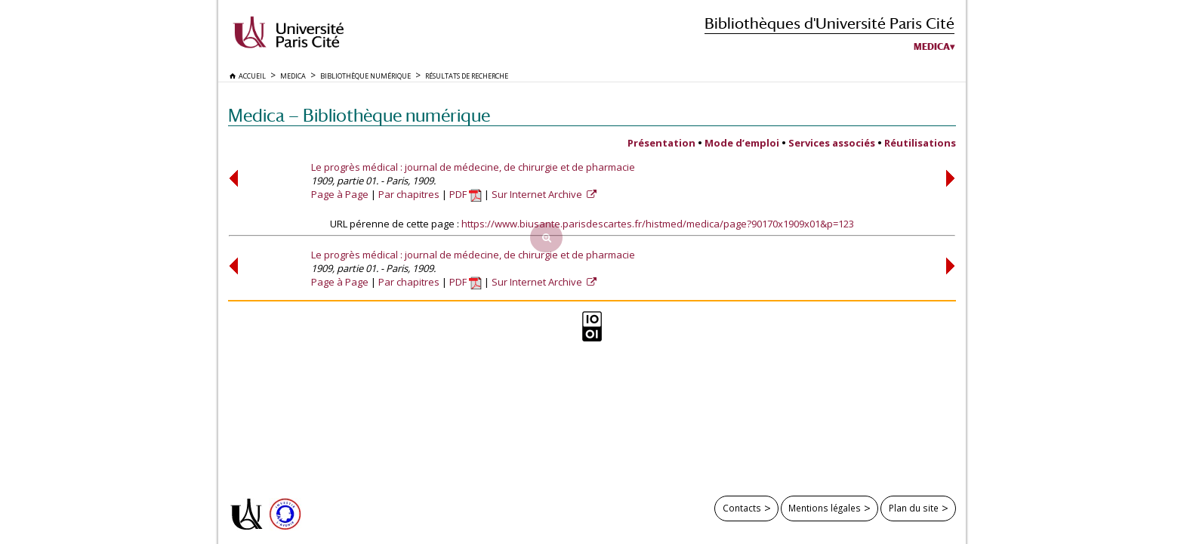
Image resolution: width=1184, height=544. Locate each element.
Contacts (742, 508)
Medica (932, 47)
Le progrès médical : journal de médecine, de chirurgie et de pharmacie (473, 167)
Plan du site (914, 508)
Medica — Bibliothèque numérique (359, 115)
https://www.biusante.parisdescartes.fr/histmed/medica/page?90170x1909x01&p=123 (657, 223)
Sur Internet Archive (538, 194)
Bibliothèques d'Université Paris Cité (829, 23)
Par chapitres (408, 194)
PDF (465, 194)
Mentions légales (824, 508)
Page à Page (339, 194)
